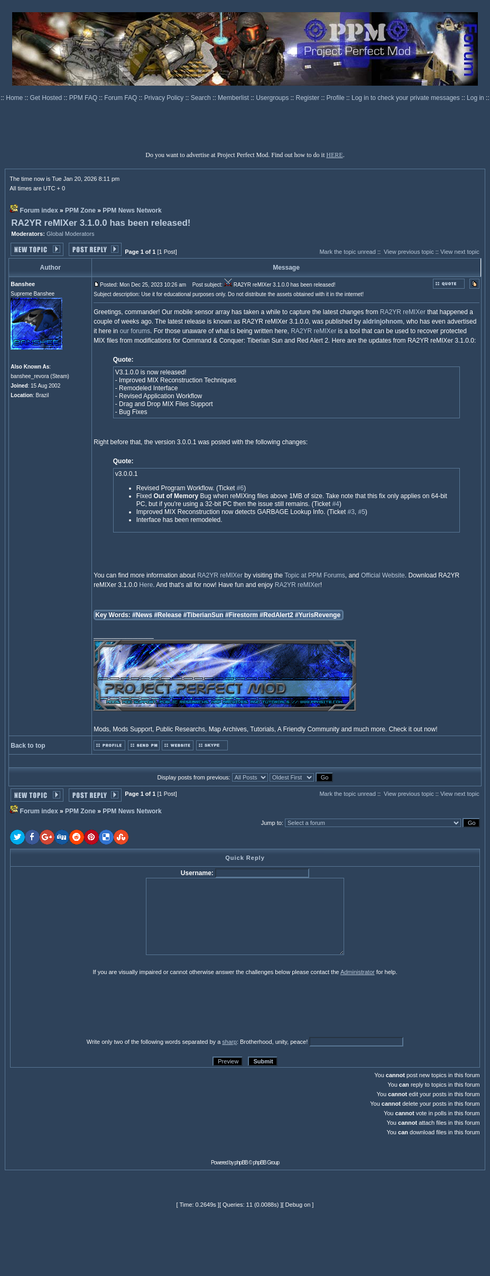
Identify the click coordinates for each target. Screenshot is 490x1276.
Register (308, 98)
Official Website (383, 575)
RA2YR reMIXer (403, 312)
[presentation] (92, 1006)
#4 (335, 504)
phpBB (241, 1162)
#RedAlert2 (276, 615)
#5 (361, 512)
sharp (229, 1042)
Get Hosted (47, 98)
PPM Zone (80, 210)
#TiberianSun (203, 615)
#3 (350, 512)
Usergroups (273, 98)
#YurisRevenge (317, 615)
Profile (336, 98)
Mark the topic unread (347, 252)
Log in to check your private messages (406, 98)
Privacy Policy (165, 98)
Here (146, 585)
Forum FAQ (121, 98)
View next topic (459, 252)
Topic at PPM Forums (314, 575)
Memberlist (234, 98)
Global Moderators (71, 234)
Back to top (28, 745)
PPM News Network (132, 210)
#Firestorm (241, 615)
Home (15, 98)
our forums (135, 331)
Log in (475, 98)
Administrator (357, 972)
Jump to (271, 823)
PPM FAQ (84, 98)
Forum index (39, 210)
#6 (240, 488)
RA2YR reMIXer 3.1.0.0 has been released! (100, 223)
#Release (167, 615)
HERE (334, 155)
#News (142, 615)
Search (201, 98)
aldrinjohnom (383, 321)
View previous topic (409, 252)
